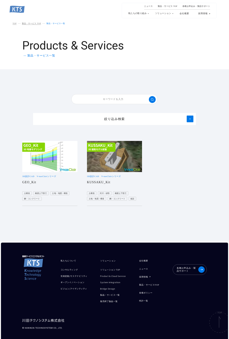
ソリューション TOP (111, 269)
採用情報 (203, 13)
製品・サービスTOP (149, 283)
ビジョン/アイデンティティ (76, 286)
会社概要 (184, 13)
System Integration (112, 280)
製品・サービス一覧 (55, 23)
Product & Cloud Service (115, 275)
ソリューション (163, 13)
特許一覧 (143, 297)
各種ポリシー (145, 290)
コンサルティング (70, 269)
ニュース (148, 6)
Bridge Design (108, 286)
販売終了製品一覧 (110, 297)
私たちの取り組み (137, 13)
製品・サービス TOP (31, 23)
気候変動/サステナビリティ (76, 275)
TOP (15, 23)
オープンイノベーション (74, 280)
